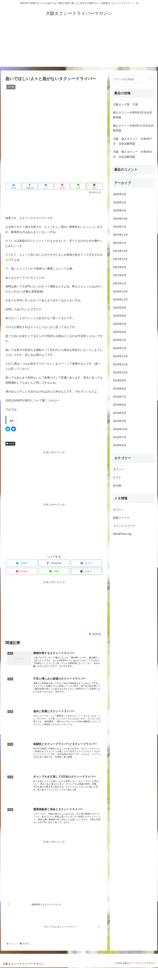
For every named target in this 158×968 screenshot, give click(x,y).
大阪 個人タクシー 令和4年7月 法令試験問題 (132, 141)
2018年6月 (119, 445)
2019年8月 (119, 388)
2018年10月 (120, 429)
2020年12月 (120, 291)
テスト (117, 477)
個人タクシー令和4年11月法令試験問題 (133, 128)
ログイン (118, 509)
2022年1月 (119, 243)
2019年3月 (119, 421)
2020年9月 (119, 307)
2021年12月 (120, 251)
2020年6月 (119, 315)
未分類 (10, 444)
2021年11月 (120, 259)
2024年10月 (120, 218)
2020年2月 (119, 340)
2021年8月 (119, 267)
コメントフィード (124, 525)
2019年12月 (120, 356)
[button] (151, 79)
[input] (133, 79)
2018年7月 (119, 437)
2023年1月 (119, 226)
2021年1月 (119, 283)
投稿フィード (121, 517)
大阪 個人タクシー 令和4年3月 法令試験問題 (132, 154)
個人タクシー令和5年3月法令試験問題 (132, 115)
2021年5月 (119, 275)
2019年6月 (119, 404)
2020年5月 (119, 324)
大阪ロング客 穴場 (125, 104)
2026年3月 (119, 194)
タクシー (118, 469)
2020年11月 (120, 299)
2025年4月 (119, 210)
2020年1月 (119, 348)
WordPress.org (122, 533)
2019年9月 (119, 380)
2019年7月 (119, 396)
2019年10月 (120, 372)
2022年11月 (120, 234)
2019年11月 (120, 364)
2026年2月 (119, 202)
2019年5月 (119, 413)
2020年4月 (119, 332)
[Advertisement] (79, 45)
